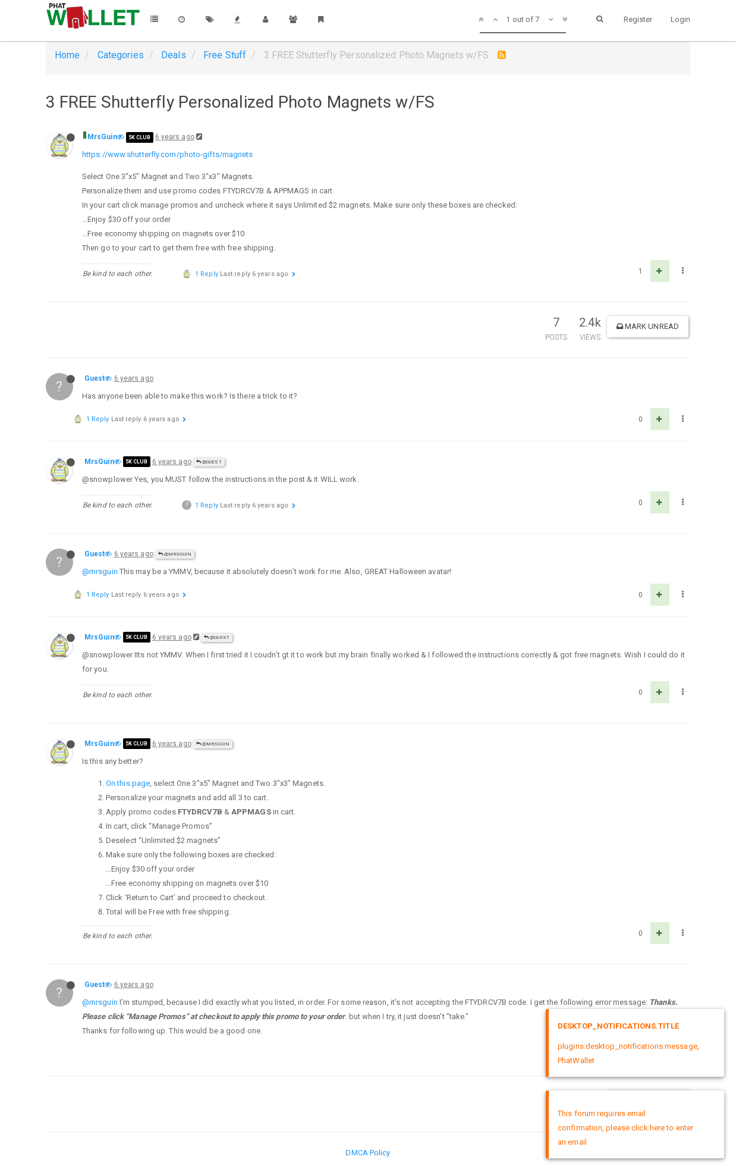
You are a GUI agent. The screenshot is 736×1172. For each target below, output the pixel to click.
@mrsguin (100, 571)
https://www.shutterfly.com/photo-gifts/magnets (167, 154)
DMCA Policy (367, 1152)
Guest (94, 378)
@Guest (209, 462)
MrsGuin (102, 137)
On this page (128, 783)
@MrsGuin (174, 554)
